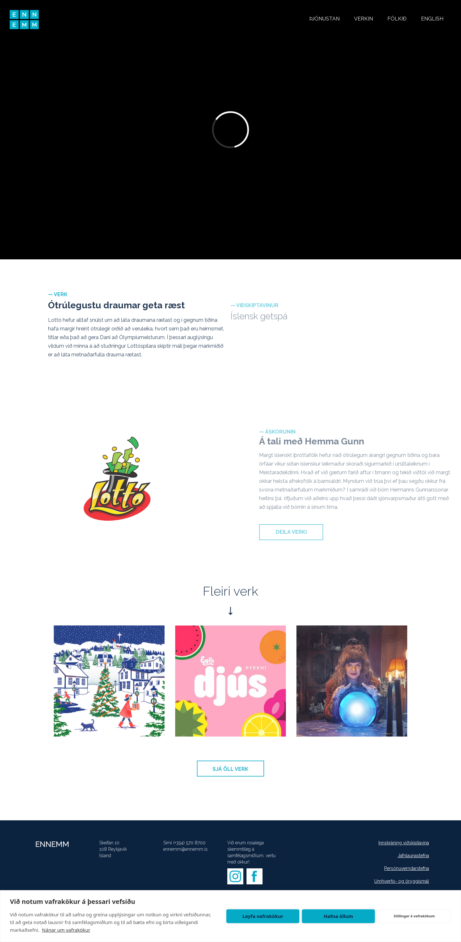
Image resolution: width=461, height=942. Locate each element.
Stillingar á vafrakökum (414, 916)
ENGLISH (432, 19)
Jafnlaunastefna (413, 855)
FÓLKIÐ (397, 19)
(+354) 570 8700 (189, 842)
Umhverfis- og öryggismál (401, 881)
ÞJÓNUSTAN (324, 19)
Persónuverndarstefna (406, 868)
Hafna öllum (338, 916)
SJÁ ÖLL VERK (230, 772)
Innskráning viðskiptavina (403, 842)
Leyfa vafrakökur (262, 916)
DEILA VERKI (301, 532)
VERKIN (363, 19)
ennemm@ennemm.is (185, 849)
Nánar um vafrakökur (66, 930)
